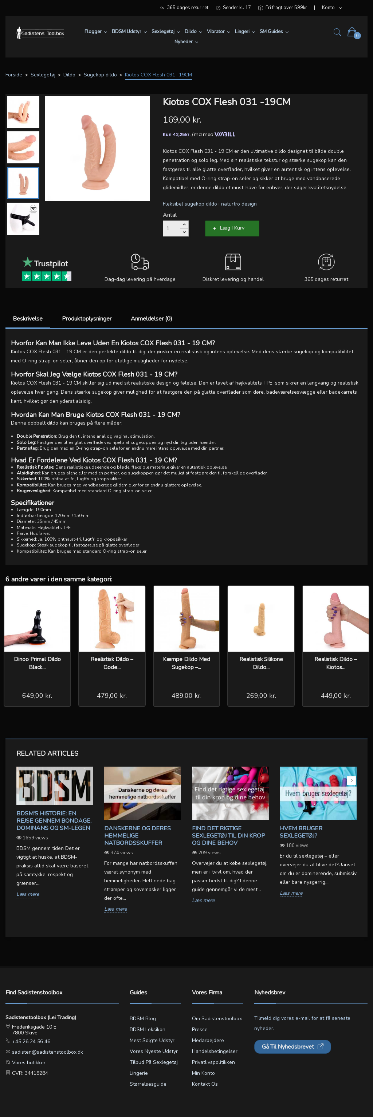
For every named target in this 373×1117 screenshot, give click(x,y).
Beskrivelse (28, 319)
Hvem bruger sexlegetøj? (301, 832)
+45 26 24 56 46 (30, 1041)
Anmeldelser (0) (151, 319)
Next (351, 780)
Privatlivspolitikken (213, 1062)
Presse (200, 1029)
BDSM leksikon (147, 1029)
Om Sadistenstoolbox (217, 1018)
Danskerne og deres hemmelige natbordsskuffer (137, 835)
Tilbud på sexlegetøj (154, 1062)
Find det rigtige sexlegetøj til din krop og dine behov (228, 835)
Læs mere (27, 894)
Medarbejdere (208, 1040)
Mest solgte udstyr (152, 1040)
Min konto (203, 1073)
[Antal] (171, 228)
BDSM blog (143, 1018)
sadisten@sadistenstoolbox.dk (47, 1052)
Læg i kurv (232, 227)
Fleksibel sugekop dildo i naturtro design (210, 203)
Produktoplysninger (86, 319)
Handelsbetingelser (214, 1051)
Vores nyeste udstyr (154, 1051)
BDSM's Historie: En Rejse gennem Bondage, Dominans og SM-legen (53, 821)
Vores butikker (28, 1062)
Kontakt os (205, 1084)
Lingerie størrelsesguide (148, 1079)
